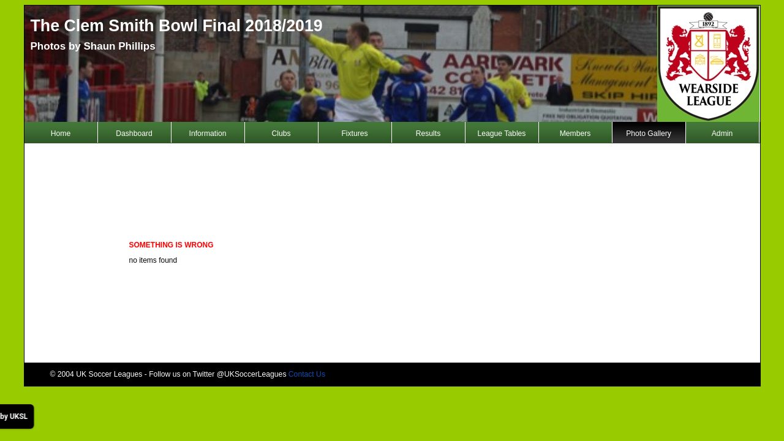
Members (575, 133)
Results (428, 133)
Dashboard (134, 133)
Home (60, 133)
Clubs (280, 133)
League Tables (502, 133)
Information (208, 133)
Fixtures (354, 133)
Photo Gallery (648, 133)
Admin (722, 133)
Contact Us (306, 374)
